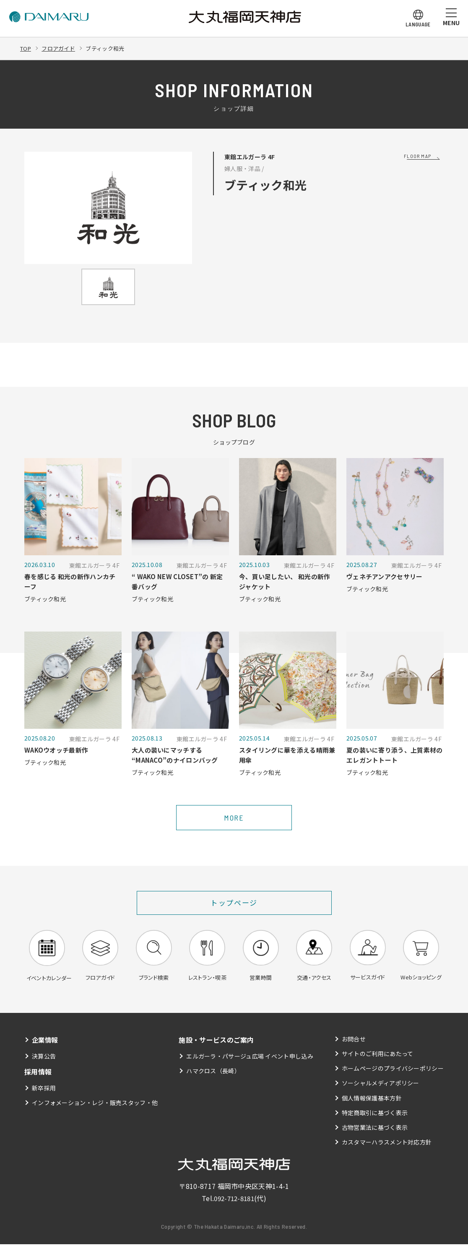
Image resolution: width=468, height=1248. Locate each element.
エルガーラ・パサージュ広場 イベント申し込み (249, 1060)
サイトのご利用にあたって (377, 1057)
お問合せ (354, 1042)
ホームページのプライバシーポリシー (393, 1072)
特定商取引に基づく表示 (375, 1116)
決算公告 (44, 1060)
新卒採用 (44, 1091)
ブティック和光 (111, 48)
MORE (234, 820)
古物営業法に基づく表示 (375, 1131)
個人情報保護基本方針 (372, 1102)
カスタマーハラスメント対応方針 (387, 1146)
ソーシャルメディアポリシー (380, 1087)
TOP (26, 48)
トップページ (234, 905)
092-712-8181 (234, 1202)
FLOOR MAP (417, 156)
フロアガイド (61, 48)
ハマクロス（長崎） (213, 1074)
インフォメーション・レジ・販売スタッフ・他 (95, 1106)
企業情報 (45, 1043)
